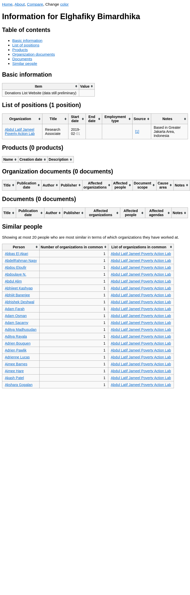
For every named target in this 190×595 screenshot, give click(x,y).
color (64, 4)
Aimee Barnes (16, 364)
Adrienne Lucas (17, 357)
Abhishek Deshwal (19, 302)
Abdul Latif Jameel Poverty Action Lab (20, 131)
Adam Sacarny (16, 323)
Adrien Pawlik (16, 350)
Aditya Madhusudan (21, 330)
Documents (22, 59)
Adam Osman (16, 316)
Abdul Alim (13, 281)
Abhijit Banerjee (17, 295)
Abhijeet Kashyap (19, 288)
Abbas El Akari (16, 254)
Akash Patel (14, 378)
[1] (137, 132)
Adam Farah (15, 309)
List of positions (25, 45)
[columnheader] (40, 86)
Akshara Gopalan (18, 385)
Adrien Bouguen (17, 343)
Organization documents (33, 54)
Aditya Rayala (16, 336)
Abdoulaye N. (15, 274)
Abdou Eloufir (15, 267)
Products (20, 50)
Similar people (24, 63)
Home (7, 4)
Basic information (27, 40)
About (20, 4)
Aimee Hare (14, 371)
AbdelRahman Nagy (21, 261)
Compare (35, 4)
